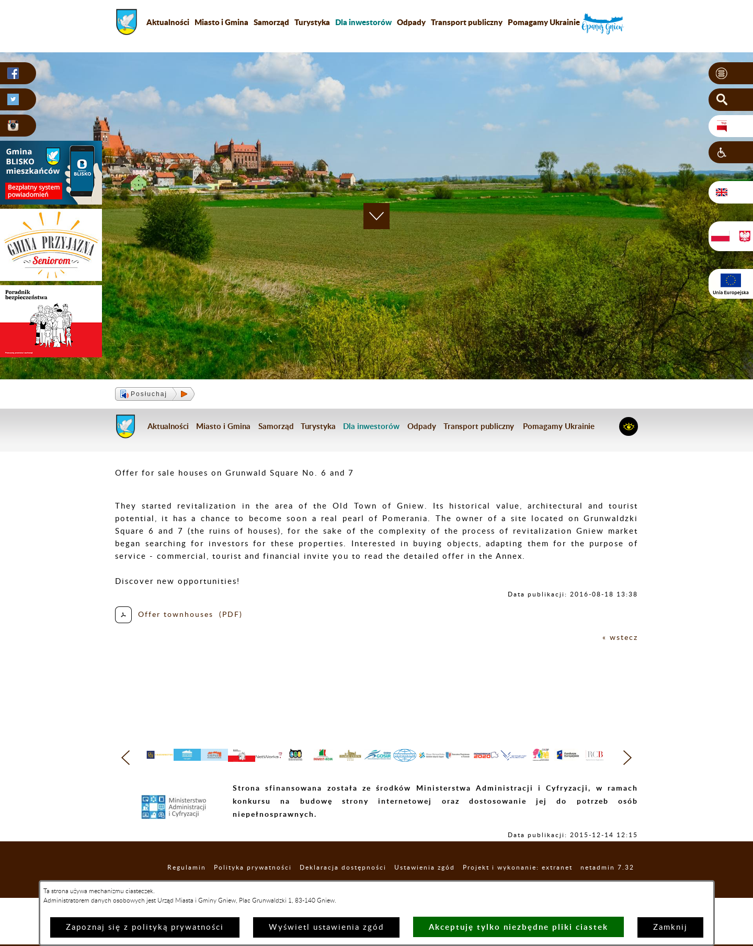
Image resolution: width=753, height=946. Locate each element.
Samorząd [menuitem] (271, 22)
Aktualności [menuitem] (167, 22)
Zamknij (670, 927)
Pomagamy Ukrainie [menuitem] (544, 22)
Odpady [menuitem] (411, 22)
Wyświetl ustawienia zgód (326, 927)
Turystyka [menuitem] (312, 22)
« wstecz (619, 637)
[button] (731, 73)
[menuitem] (363, 22)
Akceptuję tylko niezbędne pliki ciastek (518, 926)
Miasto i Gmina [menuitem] (221, 22)
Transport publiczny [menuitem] (467, 22)
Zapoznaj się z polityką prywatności (145, 927)
